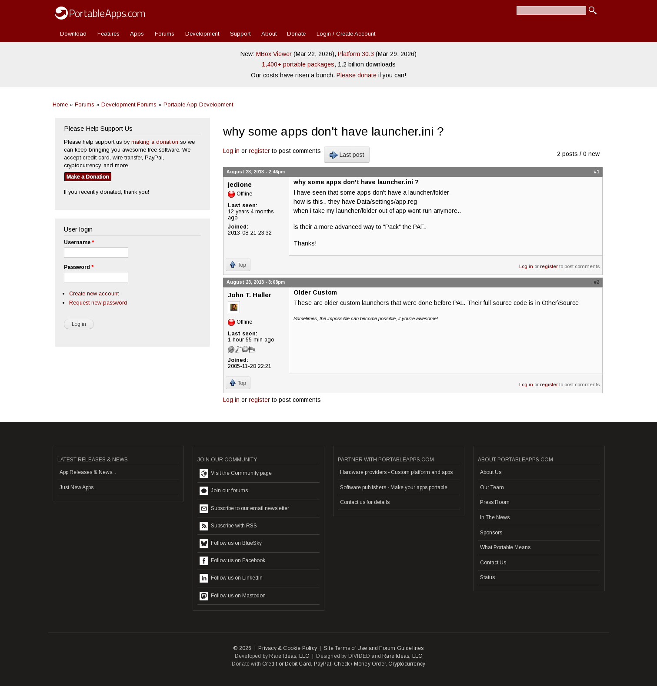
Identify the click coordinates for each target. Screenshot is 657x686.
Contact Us (493, 563)
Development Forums (129, 104)
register (259, 150)
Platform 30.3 (356, 53)
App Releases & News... (88, 472)
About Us (490, 472)
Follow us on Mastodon (233, 596)
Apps (137, 33)
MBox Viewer (274, 53)
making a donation (154, 142)
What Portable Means (505, 547)
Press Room (495, 502)
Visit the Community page (236, 473)
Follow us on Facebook (232, 561)
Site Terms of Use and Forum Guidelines (374, 648)
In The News (495, 517)
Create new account (94, 293)
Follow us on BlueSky (231, 543)
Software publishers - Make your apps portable (393, 487)
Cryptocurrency (406, 664)
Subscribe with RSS (228, 526)
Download (73, 33)
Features (108, 33)
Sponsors (491, 533)
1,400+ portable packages (298, 64)
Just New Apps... (78, 487)
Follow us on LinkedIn (231, 578)
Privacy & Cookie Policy (287, 648)
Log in (231, 150)
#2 (596, 282)
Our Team (492, 487)
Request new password (98, 302)
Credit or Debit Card (286, 664)
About (269, 33)
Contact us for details (365, 502)
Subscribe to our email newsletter (244, 508)
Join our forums (224, 491)
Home (60, 104)
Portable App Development (198, 104)
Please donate (357, 75)
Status (487, 577)
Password (78, 267)
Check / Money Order (360, 664)
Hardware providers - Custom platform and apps (396, 472)
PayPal (322, 664)
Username (79, 242)
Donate (296, 33)
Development (202, 33)
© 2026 (242, 648)
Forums (164, 33)
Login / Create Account (346, 33)
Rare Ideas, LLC (289, 656)
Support (240, 33)
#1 (596, 171)
